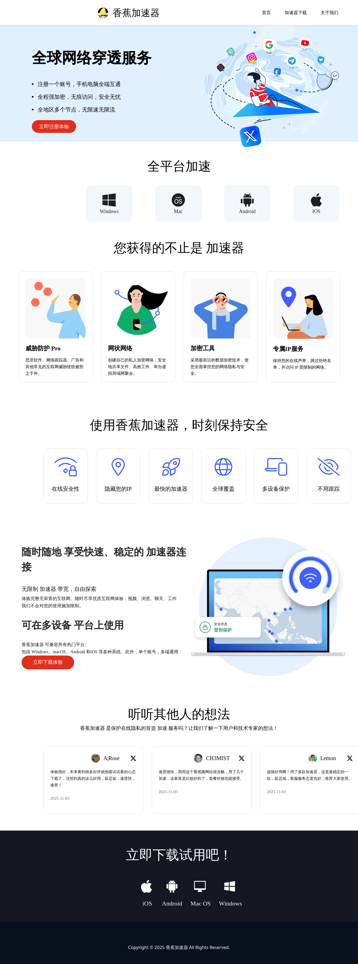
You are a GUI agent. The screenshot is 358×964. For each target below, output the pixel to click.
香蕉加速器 (177, 947)
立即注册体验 (54, 126)
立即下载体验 (48, 662)
